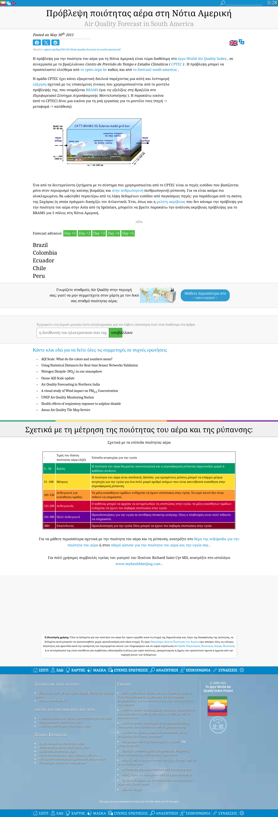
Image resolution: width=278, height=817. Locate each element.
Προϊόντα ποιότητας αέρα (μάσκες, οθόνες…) (69, 755)
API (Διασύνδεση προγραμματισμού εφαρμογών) (72, 759)
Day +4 (113, 233)
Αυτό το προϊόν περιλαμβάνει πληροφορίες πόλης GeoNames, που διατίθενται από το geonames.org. (153, 725)
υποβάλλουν (116, 332)
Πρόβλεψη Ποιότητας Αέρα (57, 751)
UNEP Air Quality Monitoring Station (67, 397)
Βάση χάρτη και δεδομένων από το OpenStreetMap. (156, 774)
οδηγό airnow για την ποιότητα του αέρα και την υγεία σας (159, 545)
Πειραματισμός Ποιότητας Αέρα (60, 722)
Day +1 (70, 233)
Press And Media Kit (53, 700)
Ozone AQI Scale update (58, 378)
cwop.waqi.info (128, 745)
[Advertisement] (139, 605)
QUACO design (131, 789)
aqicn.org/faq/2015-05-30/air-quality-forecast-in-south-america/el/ (82, 49)
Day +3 (99, 233)
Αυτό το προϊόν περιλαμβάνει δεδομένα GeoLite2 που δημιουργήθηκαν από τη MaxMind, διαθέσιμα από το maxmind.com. (156, 713)
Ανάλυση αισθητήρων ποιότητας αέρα (64, 726)
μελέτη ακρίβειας (171, 201)
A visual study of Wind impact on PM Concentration (79, 391)
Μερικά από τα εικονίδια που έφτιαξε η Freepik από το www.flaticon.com (156, 762)
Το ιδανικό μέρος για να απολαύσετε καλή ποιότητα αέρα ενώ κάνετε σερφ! (154, 782)
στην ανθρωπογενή (127, 190)
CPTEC (176, 64)
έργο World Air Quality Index (202, 58)
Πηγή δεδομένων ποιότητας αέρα (61, 743)
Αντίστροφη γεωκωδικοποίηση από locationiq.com (156, 769)
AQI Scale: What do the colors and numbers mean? (77, 359)
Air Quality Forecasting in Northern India (70, 384)
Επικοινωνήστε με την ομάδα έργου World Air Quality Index (74, 694)
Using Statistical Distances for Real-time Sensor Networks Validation (89, 365)
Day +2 (84, 233)
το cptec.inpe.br (93, 69)
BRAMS (92, 89)
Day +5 (128, 233)
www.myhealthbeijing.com (138, 563)
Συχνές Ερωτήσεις (51, 734)
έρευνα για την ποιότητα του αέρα (65, 709)
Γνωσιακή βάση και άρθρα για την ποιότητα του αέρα (75, 718)
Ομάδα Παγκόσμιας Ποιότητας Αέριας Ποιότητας (206, 646)
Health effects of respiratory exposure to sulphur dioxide (81, 404)
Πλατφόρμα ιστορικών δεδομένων (62, 762)
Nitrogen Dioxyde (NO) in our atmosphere (71, 372)
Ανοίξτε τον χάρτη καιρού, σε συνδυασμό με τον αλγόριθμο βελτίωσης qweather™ (152, 734)
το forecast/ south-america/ (155, 69)
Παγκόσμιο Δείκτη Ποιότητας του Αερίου (175, 641)
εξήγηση (40, 84)
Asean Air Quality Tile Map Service (65, 410)
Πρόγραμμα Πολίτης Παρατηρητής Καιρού (150, 741)
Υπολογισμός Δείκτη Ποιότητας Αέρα (64, 747)
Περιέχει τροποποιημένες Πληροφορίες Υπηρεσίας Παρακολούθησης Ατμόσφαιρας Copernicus (153, 752)
